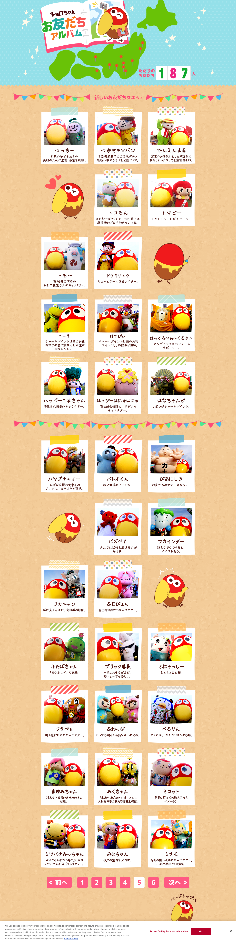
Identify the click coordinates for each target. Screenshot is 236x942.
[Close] (230, 931)
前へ (61, 882)
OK (201, 931)
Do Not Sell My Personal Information (169, 931)
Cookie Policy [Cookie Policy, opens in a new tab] (71, 938)
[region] (118, 931)
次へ (174, 882)
